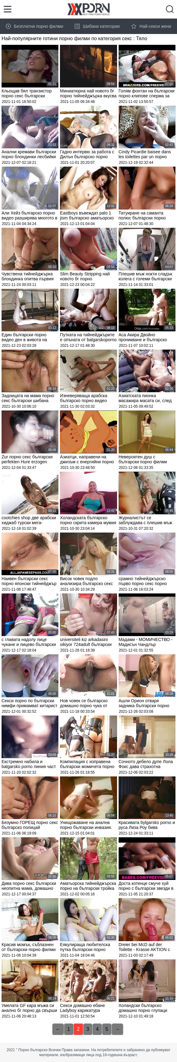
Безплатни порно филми (34, 26)
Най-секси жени (151, 26)
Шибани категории (97, 26)
